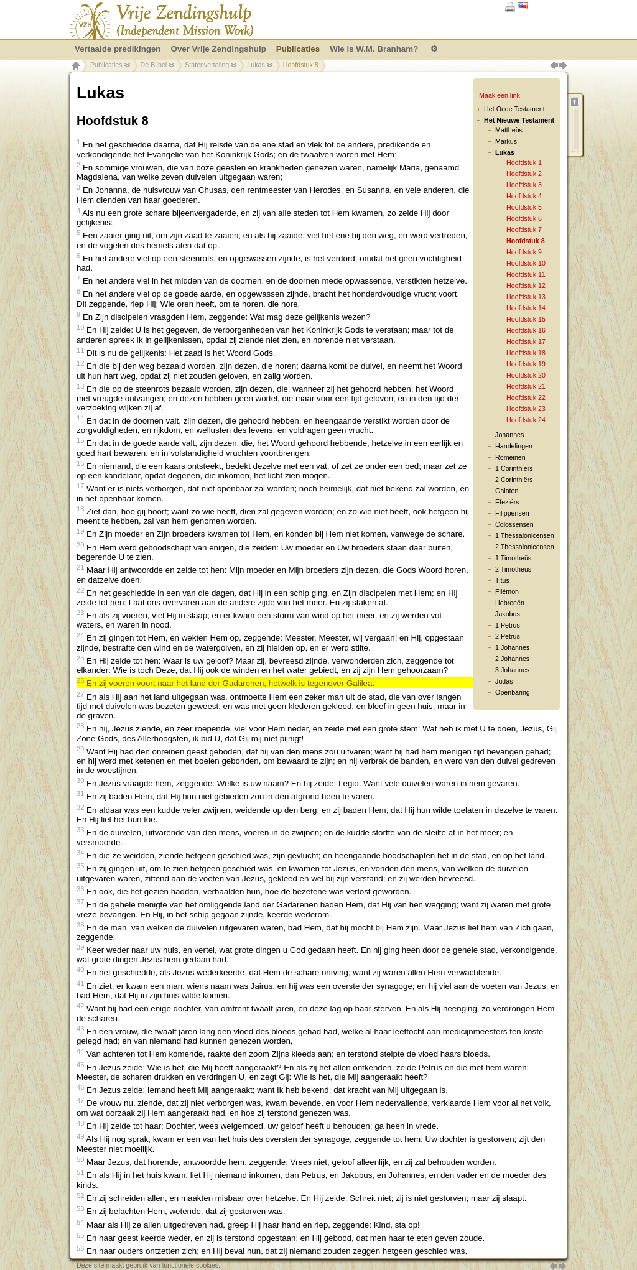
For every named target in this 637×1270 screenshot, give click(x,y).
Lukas (255, 64)
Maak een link (499, 95)
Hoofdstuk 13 (526, 296)
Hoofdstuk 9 (524, 252)
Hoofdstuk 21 (526, 386)
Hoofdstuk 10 (526, 263)
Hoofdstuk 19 (526, 364)
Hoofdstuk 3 (524, 184)
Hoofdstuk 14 (526, 308)
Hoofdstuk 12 (526, 285)
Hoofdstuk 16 (526, 330)
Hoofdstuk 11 (526, 274)
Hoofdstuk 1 (524, 162)
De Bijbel (154, 64)
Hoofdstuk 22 (526, 397)
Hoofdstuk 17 (526, 341)
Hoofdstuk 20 (526, 375)
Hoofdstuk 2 (524, 173)
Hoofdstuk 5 (524, 207)
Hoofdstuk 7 (524, 229)
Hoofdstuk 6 (524, 218)
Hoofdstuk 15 (526, 319)
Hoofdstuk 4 (524, 196)
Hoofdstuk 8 (525, 240)
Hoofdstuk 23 (526, 408)
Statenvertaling (207, 64)
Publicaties (106, 64)
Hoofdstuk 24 (526, 420)
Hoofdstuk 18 (526, 352)
